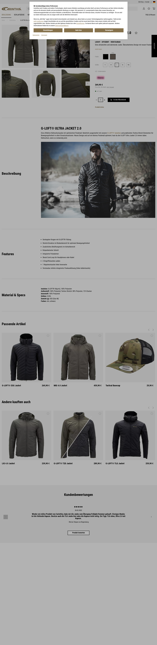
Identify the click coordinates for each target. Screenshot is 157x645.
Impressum (44, 35)
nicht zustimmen (39, 21)
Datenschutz (36, 35)
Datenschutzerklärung (61, 25)
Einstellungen (80, 23)
